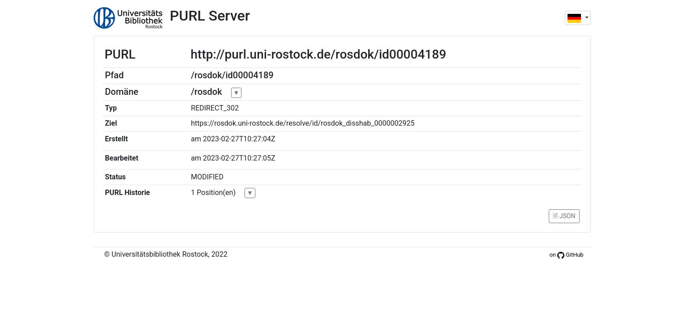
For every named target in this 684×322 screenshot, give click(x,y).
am (196, 139)
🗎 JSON (564, 216)
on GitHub (566, 254)
